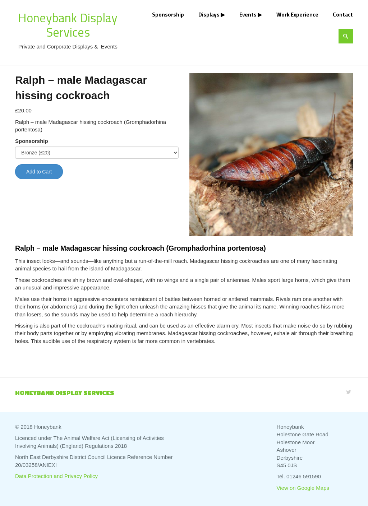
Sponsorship (168, 14)
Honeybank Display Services (68, 24)
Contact (343, 14)
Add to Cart (39, 172)
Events (248, 14)
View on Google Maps (303, 488)
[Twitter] (348, 392)
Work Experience (297, 14)
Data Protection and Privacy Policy (56, 476)
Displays (209, 14)
